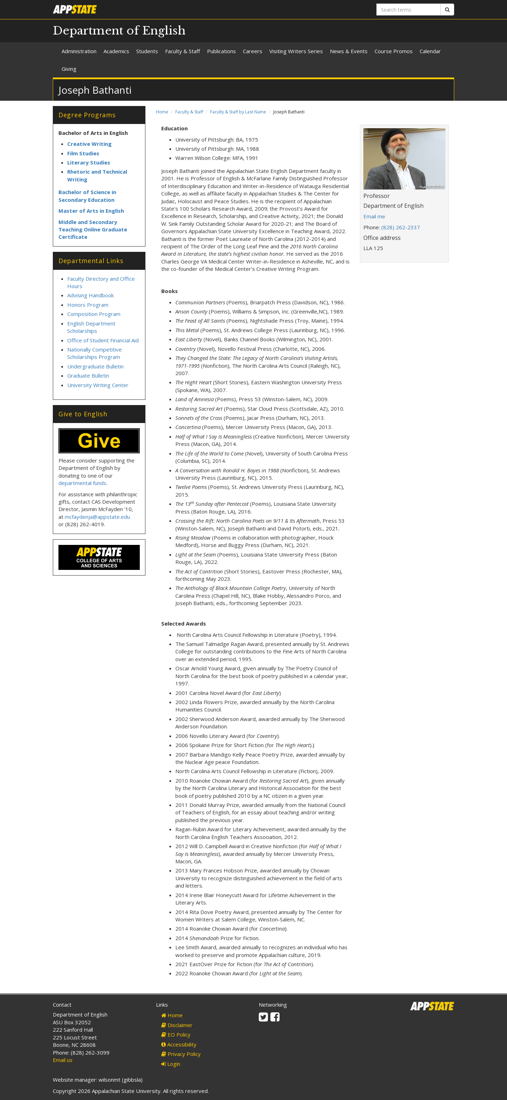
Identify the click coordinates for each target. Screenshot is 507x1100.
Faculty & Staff (182, 51)
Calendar (430, 51)
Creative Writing (89, 143)
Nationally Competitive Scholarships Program (94, 353)
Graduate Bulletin (88, 375)
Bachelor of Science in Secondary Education (87, 195)
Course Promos (394, 51)
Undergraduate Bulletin (95, 366)
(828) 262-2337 (400, 227)
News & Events (349, 51)
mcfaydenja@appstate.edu (97, 516)
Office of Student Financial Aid (103, 340)
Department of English (119, 31)
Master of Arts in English (91, 210)
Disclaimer (177, 1024)
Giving (69, 68)
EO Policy (175, 1034)
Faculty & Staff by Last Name (238, 112)
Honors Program (87, 304)
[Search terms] (408, 9)
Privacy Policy (181, 1053)
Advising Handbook (90, 295)
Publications (221, 51)
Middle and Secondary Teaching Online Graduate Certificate (92, 229)
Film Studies (83, 153)
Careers (252, 51)
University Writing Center (98, 385)
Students (147, 51)
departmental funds (82, 482)
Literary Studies (88, 162)
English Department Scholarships (91, 327)
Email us (63, 1059)
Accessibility (178, 1044)
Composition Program (93, 313)
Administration (79, 51)
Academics (116, 51)
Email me (374, 216)
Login (170, 1063)
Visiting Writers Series (296, 51)
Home (162, 112)
